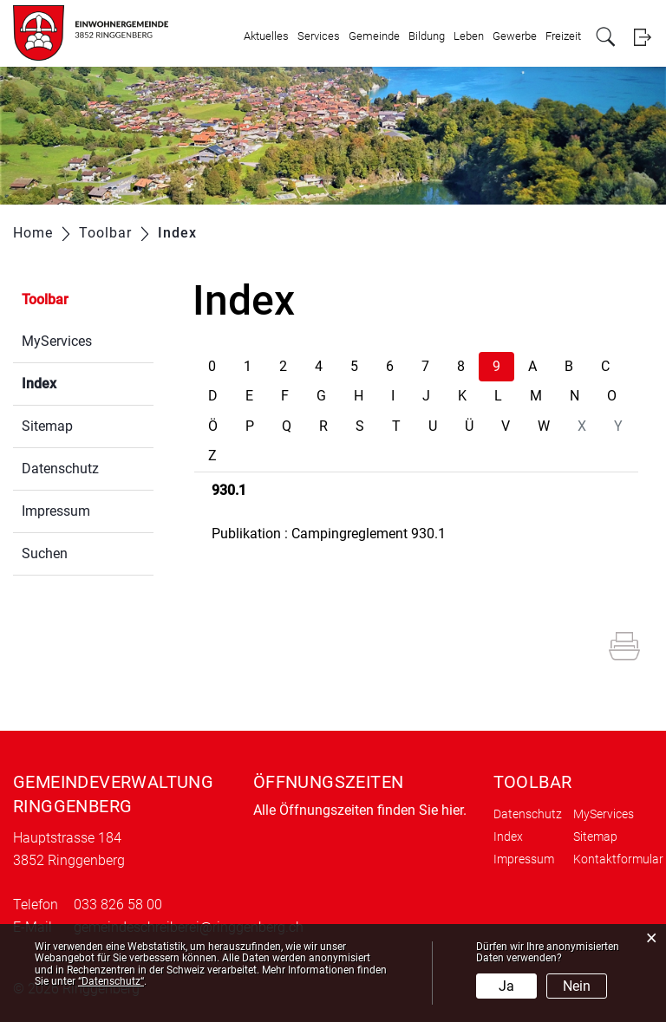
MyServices (57, 341)
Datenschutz (60, 468)
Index (80, 382)
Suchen (45, 553)
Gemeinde (374, 35)
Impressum (56, 511)
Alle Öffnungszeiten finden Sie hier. (360, 810)
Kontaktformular (618, 859)
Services (318, 35)
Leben (469, 35)
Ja (506, 986)
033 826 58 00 (118, 904)
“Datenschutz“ (111, 981)
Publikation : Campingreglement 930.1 (329, 533)
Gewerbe (515, 35)
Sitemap (47, 426)
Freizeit (563, 35)
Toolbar (45, 299)
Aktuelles (266, 35)
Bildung (426, 35)
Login (642, 37)
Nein (577, 986)
